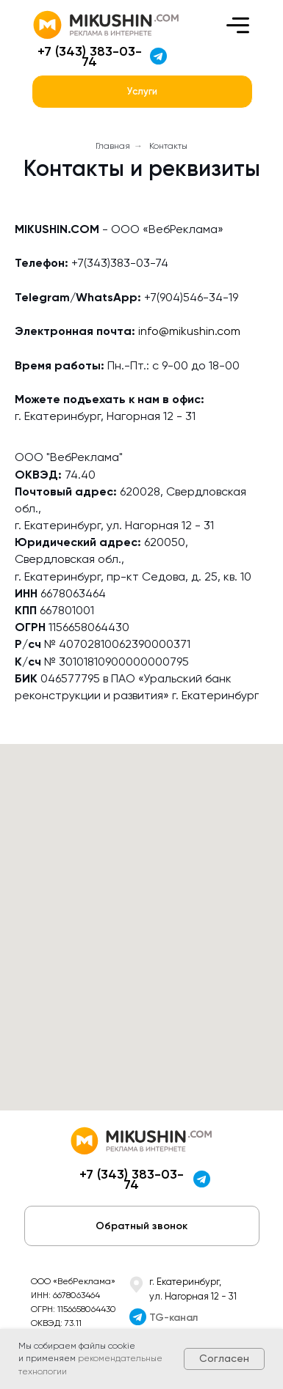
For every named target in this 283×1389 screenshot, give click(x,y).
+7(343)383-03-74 (119, 263)
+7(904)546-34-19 (191, 297)
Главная (113, 146)
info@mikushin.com (189, 331)
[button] (141, 1226)
